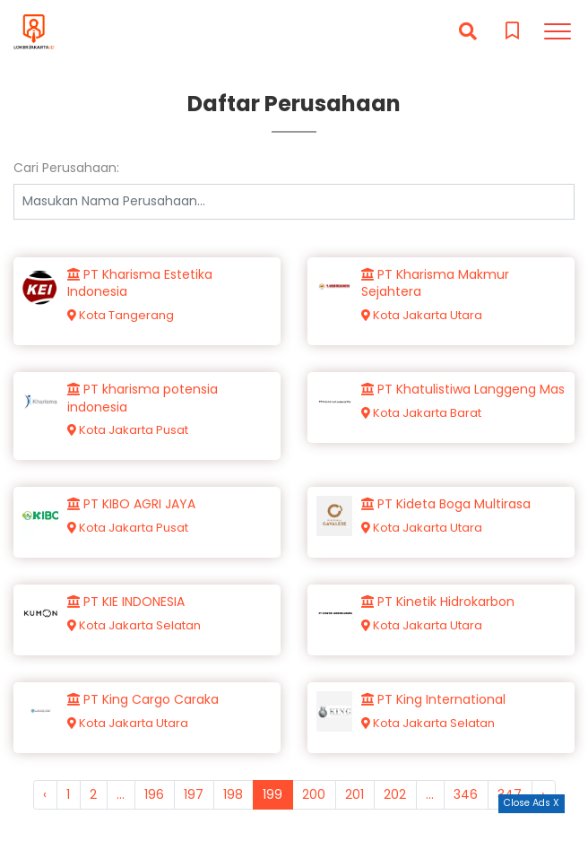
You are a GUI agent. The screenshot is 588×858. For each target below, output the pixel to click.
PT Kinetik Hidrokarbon (437, 602)
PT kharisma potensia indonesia (142, 398)
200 (313, 794)
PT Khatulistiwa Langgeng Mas (463, 389)
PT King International (433, 699)
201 (354, 794)
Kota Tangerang (120, 315)
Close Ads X (531, 803)
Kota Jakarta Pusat (127, 429)
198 (233, 794)
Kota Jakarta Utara (421, 315)
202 (395, 794)
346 (466, 794)
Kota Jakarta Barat (421, 412)
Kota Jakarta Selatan (134, 625)
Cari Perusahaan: (66, 168)
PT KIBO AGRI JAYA (131, 504)
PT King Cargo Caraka (143, 699)
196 (154, 794)
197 (193, 794)
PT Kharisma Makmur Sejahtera (435, 283)
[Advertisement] (294, 835)
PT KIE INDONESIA (126, 602)
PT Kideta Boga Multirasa (446, 504)
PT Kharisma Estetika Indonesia (139, 283)
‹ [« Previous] (45, 794)
